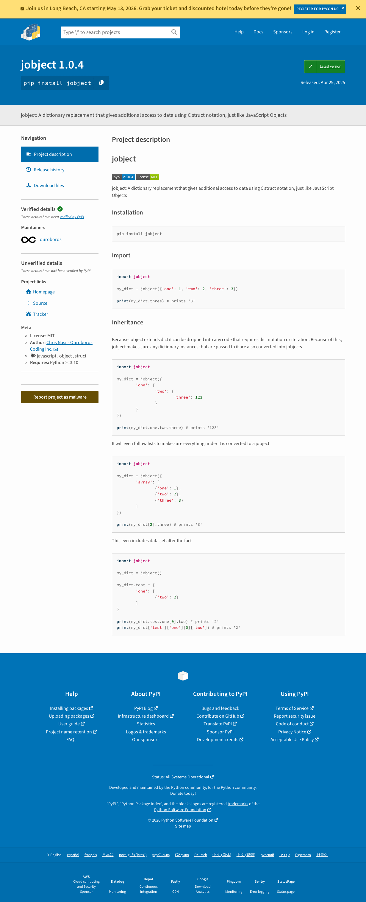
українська (161, 855)
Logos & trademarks (146, 732)
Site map (183, 826)
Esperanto (303, 855)
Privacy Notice (292, 732)
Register (332, 32)
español (73, 855)
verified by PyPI (72, 217)
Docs (258, 32)
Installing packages (69, 708)
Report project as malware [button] (60, 397)
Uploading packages (69, 716)
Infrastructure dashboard (143, 716)
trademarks (238, 804)
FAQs (71, 739)
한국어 (322, 855)
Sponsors (283, 32)
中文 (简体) (221, 855)
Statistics (146, 724)
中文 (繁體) (246, 855)
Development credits (217, 739)
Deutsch (200, 855)
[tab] (59, 154)
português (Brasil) (133, 855)
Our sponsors (145, 739)
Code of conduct (292, 724)
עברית (284, 855)
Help (239, 32)
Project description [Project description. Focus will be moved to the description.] (49, 154)
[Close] (358, 8)
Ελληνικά (182, 855)
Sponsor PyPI (220, 732)
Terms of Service (292, 708)
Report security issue (294, 716)
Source (36, 303)
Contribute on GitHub (217, 716)
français (91, 855)
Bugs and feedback (220, 708)
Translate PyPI (218, 724)
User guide (69, 724)
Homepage (40, 292)
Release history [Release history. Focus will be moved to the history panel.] (45, 170)
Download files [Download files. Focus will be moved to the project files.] (45, 185)
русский (267, 855)
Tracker (37, 314)
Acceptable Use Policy (292, 739)
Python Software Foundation (180, 810)
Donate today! (183, 793)
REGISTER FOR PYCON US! (318, 9)
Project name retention (69, 732)
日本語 (108, 855)
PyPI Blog (143, 708)
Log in (308, 32)
